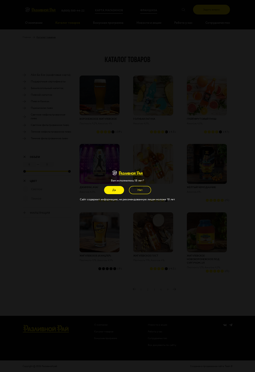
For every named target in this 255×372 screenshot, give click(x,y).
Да (114, 190)
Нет (140, 190)
